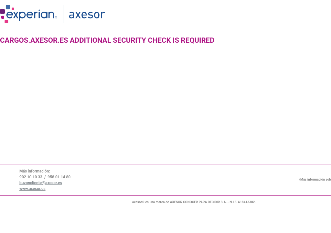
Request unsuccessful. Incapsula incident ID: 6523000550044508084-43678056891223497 (165, 116)
